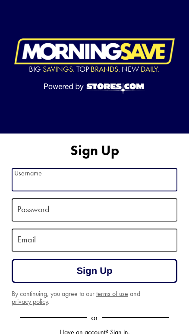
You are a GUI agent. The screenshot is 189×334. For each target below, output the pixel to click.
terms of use (112, 293)
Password (33, 209)
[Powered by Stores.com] (94, 89)
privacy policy (30, 301)
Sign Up (94, 270)
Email (26, 239)
